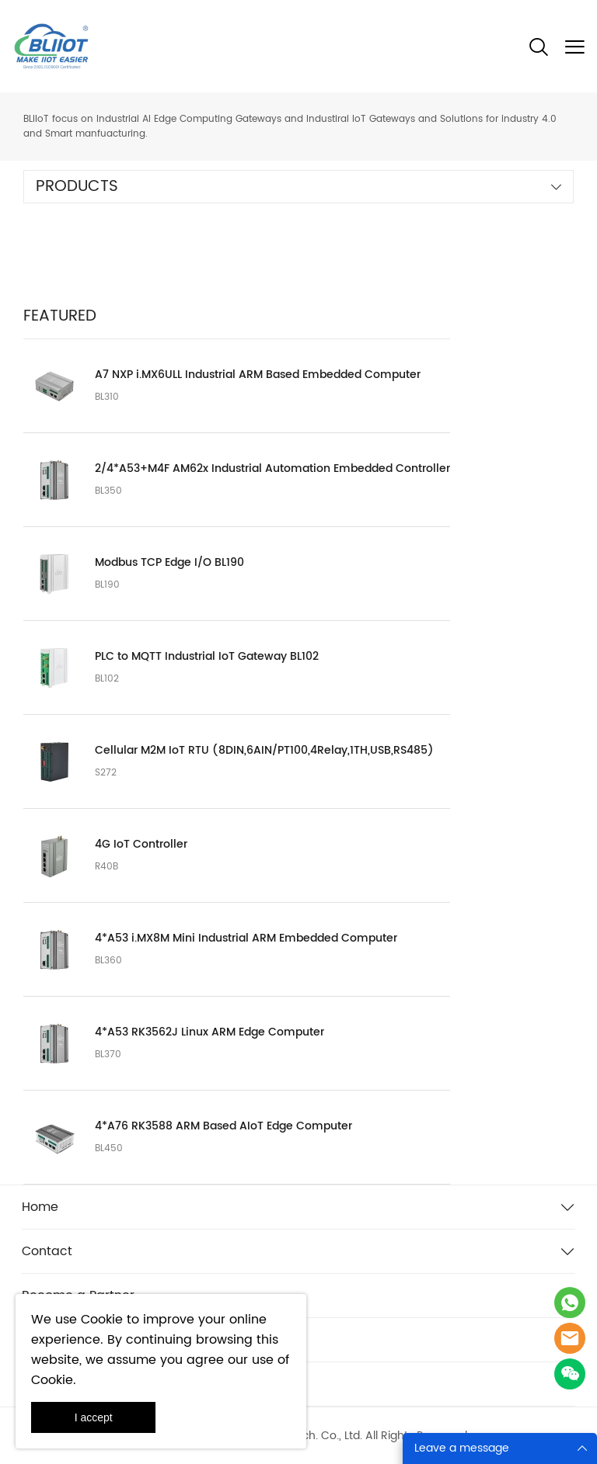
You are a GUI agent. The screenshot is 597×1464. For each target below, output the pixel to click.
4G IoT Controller (141, 845)
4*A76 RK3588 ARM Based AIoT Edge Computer (223, 1126)
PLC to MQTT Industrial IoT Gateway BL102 (207, 657)
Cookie (102, 1320)
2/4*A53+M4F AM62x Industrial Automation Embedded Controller (272, 469)
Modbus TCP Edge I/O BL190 (169, 563)
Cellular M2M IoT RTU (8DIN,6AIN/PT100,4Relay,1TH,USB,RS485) (264, 751)
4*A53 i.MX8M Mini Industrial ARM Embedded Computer (246, 938)
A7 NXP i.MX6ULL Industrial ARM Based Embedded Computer (258, 375)
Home (40, 1207)
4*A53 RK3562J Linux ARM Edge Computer (209, 1032)
